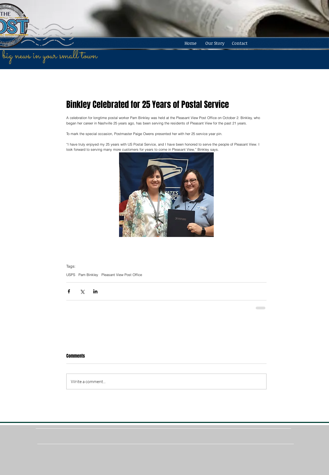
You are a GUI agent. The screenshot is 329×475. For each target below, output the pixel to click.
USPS (70, 274)
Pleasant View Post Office (121, 274)
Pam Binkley (88, 274)
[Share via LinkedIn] (95, 291)
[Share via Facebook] (68, 291)
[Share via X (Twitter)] (82, 291)
